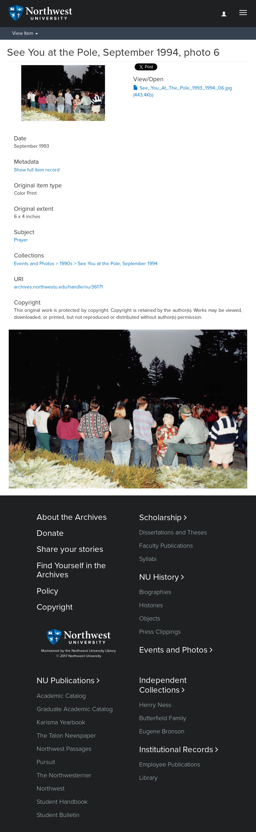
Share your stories (70, 549)
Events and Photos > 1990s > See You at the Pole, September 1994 (86, 264)
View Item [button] (25, 33)
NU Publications (68, 681)
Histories (151, 605)
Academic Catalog (61, 696)
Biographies (155, 592)
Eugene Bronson (162, 731)
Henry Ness (155, 705)
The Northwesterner (64, 775)
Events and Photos (176, 650)
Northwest (51, 788)
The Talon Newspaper (66, 735)
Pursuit (46, 762)
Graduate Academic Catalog (75, 709)
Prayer (21, 240)
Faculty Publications (166, 545)
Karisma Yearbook (61, 722)
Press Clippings (160, 631)
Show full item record (37, 170)
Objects (149, 618)
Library (148, 777)
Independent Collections (163, 685)
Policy (47, 591)
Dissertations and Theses (173, 532)
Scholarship (163, 518)
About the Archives (72, 517)
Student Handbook (62, 802)
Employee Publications (169, 764)
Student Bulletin (58, 815)
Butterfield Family (162, 718)
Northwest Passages (64, 749)
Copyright (55, 607)
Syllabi (148, 559)
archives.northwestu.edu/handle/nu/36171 (58, 287)
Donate (50, 533)
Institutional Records (178, 750)
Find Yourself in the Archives (71, 570)
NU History (161, 577)
